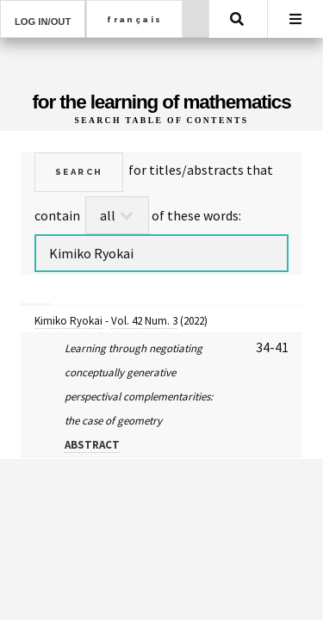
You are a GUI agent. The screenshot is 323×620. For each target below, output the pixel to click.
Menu (295, 19)
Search (236, 19)
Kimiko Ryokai (68, 320)
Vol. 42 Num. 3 (144, 320)
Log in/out (43, 21)
